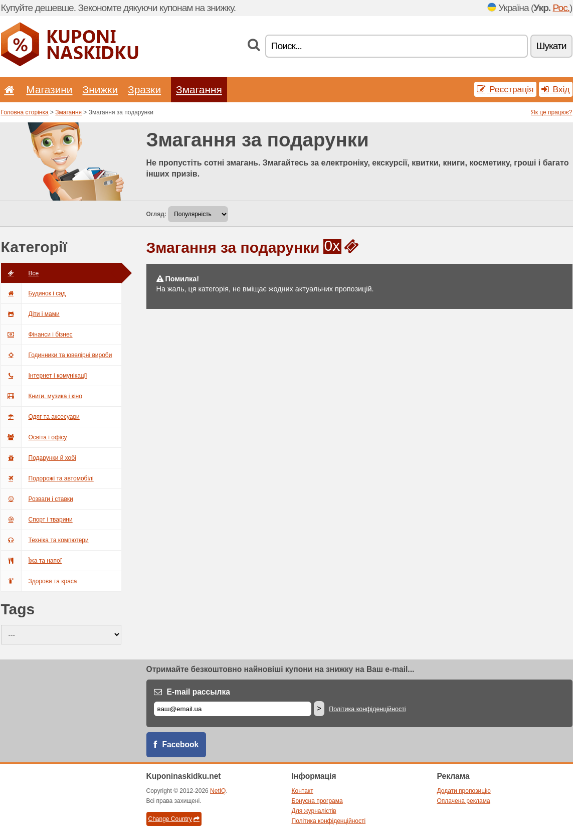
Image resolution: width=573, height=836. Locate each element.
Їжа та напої (31, 561)
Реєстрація (505, 89)
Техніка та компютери (45, 540)
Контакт (302, 790)
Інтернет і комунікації (44, 376)
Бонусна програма (317, 800)
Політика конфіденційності (367, 709)
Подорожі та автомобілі (47, 478)
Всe (20, 273)
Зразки (144, 89)
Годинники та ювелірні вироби (56, 355)
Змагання (199, 89)
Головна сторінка (25, 112)
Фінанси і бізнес (37, 334)
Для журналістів (314, 810)
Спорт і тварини (37, 520)
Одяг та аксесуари (40, 417)
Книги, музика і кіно (41, 396)
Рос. (561, 8)
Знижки (100, 89)
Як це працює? (551, 112)
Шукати (551, 46)
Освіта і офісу (34, 437)
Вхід (555, 89)
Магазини (49, 89)
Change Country (174, 818)
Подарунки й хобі (38, 458)
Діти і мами (30, 314)
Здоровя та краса (39, 581)
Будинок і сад (33, 293)
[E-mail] (232, 709)
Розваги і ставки (37, 499)
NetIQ (218, 790)
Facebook (180, 744)
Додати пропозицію (464, 790)
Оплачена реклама (463, 800)
